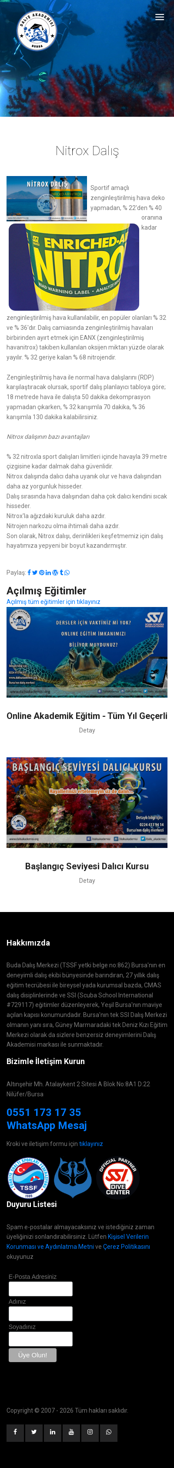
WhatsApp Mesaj (47, 1125)
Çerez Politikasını (126, 1246)
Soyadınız (22, 1326)
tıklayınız (91, 1143)
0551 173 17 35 (44, 1112)
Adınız (17, 1301)
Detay (87, 730)
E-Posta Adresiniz (33, 1276)
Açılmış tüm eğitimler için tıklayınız (53, 601)
